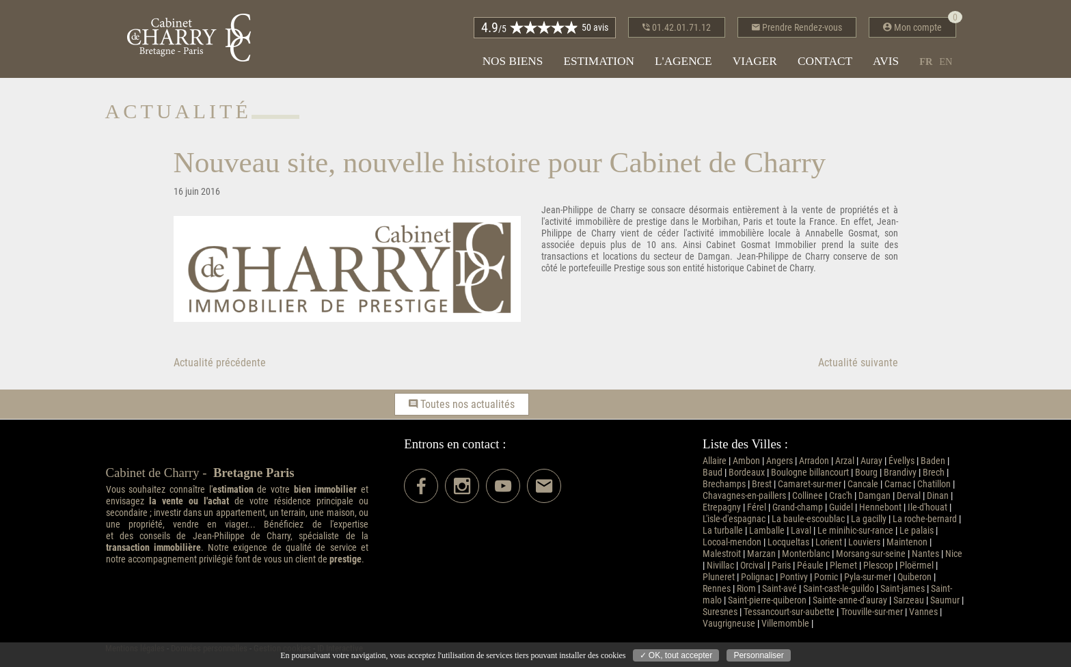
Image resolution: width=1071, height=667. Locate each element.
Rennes (717, 589)
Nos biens (513, 61)
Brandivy (900, 472)
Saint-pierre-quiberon (767, 600)
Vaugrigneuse (729, 623)
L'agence (683, 61)
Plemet (843, 565)
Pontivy (794, 577)
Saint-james (902, 589)
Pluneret (719, 577)
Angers (779, 461)
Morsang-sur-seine (871, 554)
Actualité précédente (220, 362)
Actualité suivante (858, 362)
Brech (934, 472)
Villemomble (785, 623)
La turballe (723, 530)
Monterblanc (806, 554)
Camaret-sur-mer (809, 484)
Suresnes (720, 612)
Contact (825, 61)
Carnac (897, 484)
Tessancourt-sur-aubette (789, 612)
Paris (781, 565)
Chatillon (934, 484)
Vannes (923, 612)
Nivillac (720, 565)
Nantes (925, 554)
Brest (762, 484)
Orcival (752, 565)
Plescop (878, 565)
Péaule (810, 565)
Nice (953, 554)
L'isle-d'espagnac (734, 519)
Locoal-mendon (732, 542)
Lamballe (767, 530)
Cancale (863, 484)
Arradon (814, 461)
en (945, 61)
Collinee (807, 496)
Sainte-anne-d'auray (850, 600)
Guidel (841, 507)
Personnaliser (758, 655)
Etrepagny (722, 507)
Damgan (874, 496)
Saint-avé (779, 589)
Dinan (938, 496)
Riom (746, 589)
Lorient (828, 542)
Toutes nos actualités (462, 404)
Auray (871, 461)
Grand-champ (797, 507)
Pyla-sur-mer (867, 577)
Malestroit (722, 554)
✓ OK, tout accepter (676, 655)
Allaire (715, 461)
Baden (933, 461)
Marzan (761, 554)
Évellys (901, 461)
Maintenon (906, 542)
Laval (801, 530)
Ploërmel (916, 565)
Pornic (826, 577)
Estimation (598, 61)
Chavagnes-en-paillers (744, 496)
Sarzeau (908, 600)
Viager (755, 61)
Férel (756, 507)
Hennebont (880, 507)
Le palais (916, 530)
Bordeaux (747, 472)
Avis (886, 61)
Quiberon (914, 577)
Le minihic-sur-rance (855, 530)
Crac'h (840, 496)
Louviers (864, 542)
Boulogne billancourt (810, 472)
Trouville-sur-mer (872, 612)
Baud (712, 472)
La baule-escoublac (808, 519)
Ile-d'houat (927, 507)
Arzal (844, 461)
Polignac (757, 577)
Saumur (945, 600)
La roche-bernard (925, 519)
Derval (909, 496)
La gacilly (868, 519)
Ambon (746, 461)
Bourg (866, 472)
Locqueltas (788, 542)
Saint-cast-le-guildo (838, 589)
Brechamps (724, 484)
